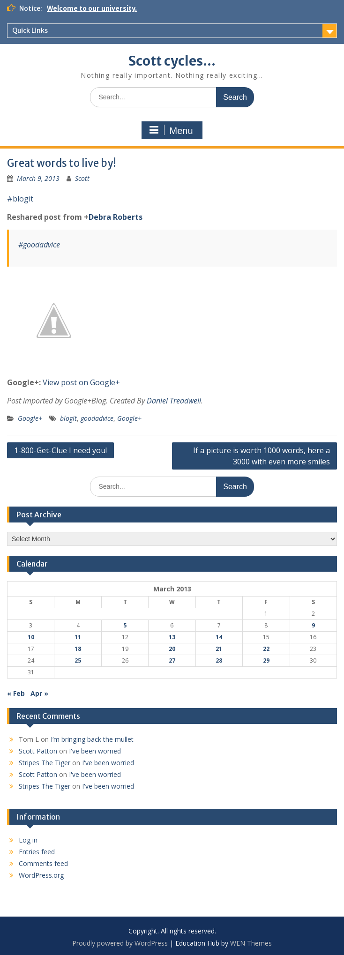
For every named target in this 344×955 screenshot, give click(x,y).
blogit (68, 418)
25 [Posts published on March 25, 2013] (78, 660)
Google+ (30, 418)
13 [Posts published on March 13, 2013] (172, 637)
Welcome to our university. (92, 8)
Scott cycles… (172, 60)
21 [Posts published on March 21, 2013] (219, 649)
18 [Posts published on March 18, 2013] (78, 649)
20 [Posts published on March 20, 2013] (172, 649)
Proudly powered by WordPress (120, 943)
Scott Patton (38, 750)
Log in (28, 840)
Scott (82, 178)
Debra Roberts (115, 217)
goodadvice (97, 418)
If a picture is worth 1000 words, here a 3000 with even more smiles (261, 456)
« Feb (16, 693)
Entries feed (37, 851)
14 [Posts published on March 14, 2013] (219, 637)
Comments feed (43, 863)
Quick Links (30, 30)
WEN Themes (251, 943)
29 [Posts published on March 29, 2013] (266, 660)
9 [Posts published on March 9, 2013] (313, 625)
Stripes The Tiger (44, 762)
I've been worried (95, 750)
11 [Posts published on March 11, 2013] (78, 637)
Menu (171, 130)
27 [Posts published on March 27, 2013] (172, 660)
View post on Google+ (81, 382)
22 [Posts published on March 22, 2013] (266, 649)
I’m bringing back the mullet (92, 739)
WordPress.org (41, 875)
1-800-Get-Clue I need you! (60, 450)
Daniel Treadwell (174, 400)
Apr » (39, 693)
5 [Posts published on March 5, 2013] (125, 625)
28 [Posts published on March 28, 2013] (219, 660)
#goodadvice (39, 244)
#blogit (20, 199)
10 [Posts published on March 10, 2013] (31, 637)
